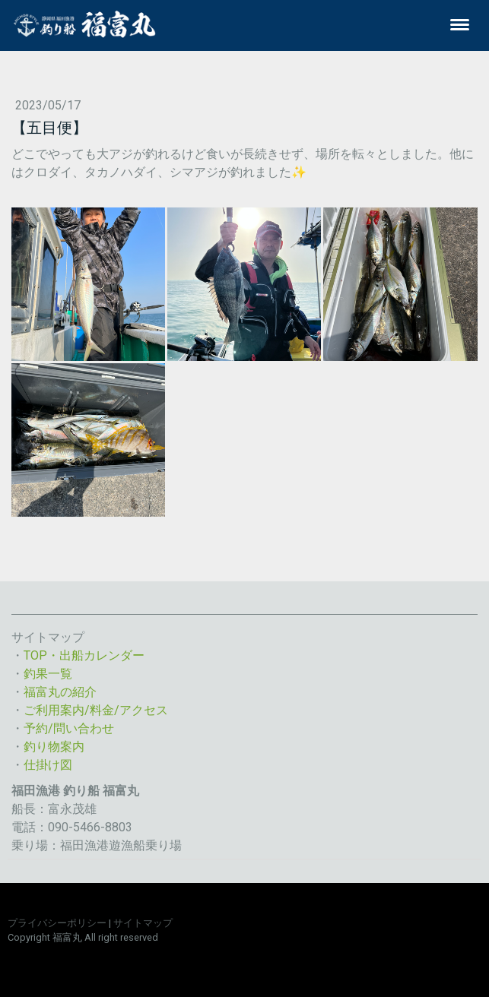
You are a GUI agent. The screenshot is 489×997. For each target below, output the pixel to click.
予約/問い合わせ (69, 728)
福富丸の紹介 (60, 692)
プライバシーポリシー (57, 923)
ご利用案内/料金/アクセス (96, 710)
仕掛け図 (48, 765)
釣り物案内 (54, 746)
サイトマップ (143, 923)
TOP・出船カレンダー (84, 655)
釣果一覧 (48, 673)
